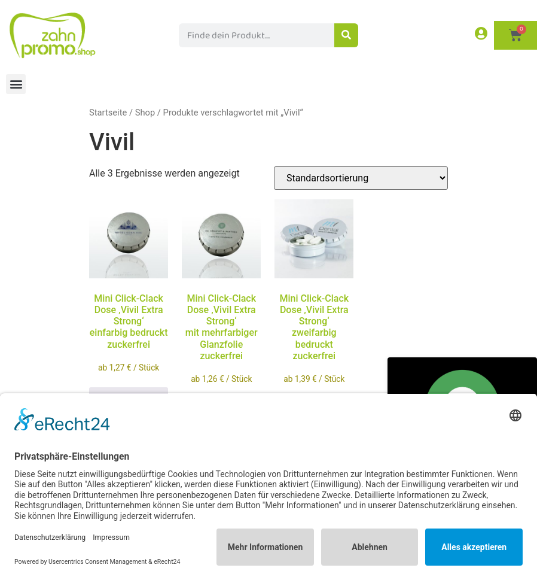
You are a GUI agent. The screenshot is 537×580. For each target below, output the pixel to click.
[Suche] (346, 35)
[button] (16, 84)
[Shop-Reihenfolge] (361, 178)
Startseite (108, 112)
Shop (145, 112)
